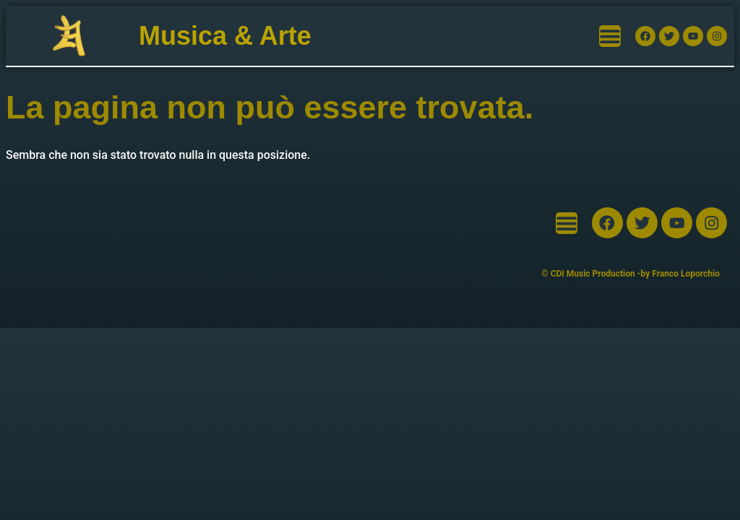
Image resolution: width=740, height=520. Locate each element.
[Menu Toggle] (610, 36)
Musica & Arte (225, 36)
